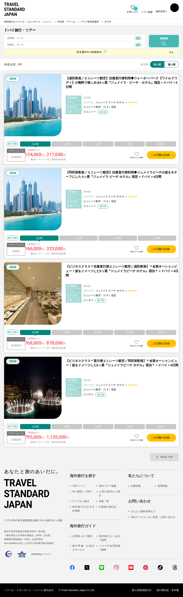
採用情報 (163, 485)
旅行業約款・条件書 (168, 590)
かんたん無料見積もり (143, 511)
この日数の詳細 (160, 154)
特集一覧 (104, 501)
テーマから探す (81, 501)
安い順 (157, 64)
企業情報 (136, 485)
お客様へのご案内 (82, 536)
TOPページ (78, 485)
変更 (138, 38)
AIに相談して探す (82, 491)
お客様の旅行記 (107, 506)
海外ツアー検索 (107, 485)
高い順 (171, 64)
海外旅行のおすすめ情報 (83, 508)
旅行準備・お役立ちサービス (83, 547)
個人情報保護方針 (142, 590)
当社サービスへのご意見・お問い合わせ (153, 517)
